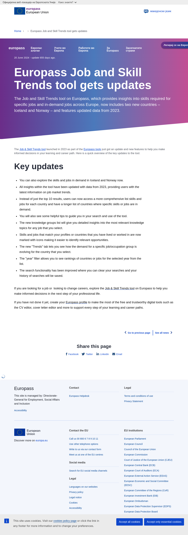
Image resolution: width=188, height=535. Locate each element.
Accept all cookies (129, 521)
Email (119, 354)
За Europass (113, 49)
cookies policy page (65, 520)
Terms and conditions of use (138, 396)
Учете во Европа (60, 49)
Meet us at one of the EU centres (86, 454)
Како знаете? (67, 2)
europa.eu (42, 440)
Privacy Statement (133, 401)
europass (17, 48)
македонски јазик (157, 11)
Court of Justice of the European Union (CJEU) (148, 460)
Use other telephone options (83, 444)
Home (17, 31)
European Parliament (135, 438)
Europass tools (92, 149)
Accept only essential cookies (164, 521)
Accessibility (20, 410)
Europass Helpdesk (79, 396)
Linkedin (104, 354)
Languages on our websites (83, 486)
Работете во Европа (86, 49)
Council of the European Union (140, 449)
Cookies (73, 502)
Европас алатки (36, 49)
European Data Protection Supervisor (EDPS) (147, 506)
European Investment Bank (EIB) (141, 495)
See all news (162, 332)
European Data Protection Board (141, 511)
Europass (24, 388)
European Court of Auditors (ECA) (141, 470)
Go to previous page (139, 332)
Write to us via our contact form (85, 449)
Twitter (89, 354)
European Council (133, 444)
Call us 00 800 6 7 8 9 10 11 (83, 438)
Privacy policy (76, 492)
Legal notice (75, 497)
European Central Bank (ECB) (139, 465)
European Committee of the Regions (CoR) (146, 490)
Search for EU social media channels (88, 470)
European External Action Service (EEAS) (145, 476)
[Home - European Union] (31, 11)
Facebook (73, 354)
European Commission (136, 454)
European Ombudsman (136, 501)
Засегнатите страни (134, 49)
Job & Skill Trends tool (33, 149)
